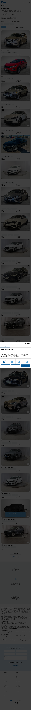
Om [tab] (25, 346)
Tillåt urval (15, 365)
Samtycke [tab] (5, 346)
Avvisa (6, 365)
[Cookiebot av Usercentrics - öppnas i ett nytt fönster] (26, 343)
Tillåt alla (25, 365)
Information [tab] (15, 346)
